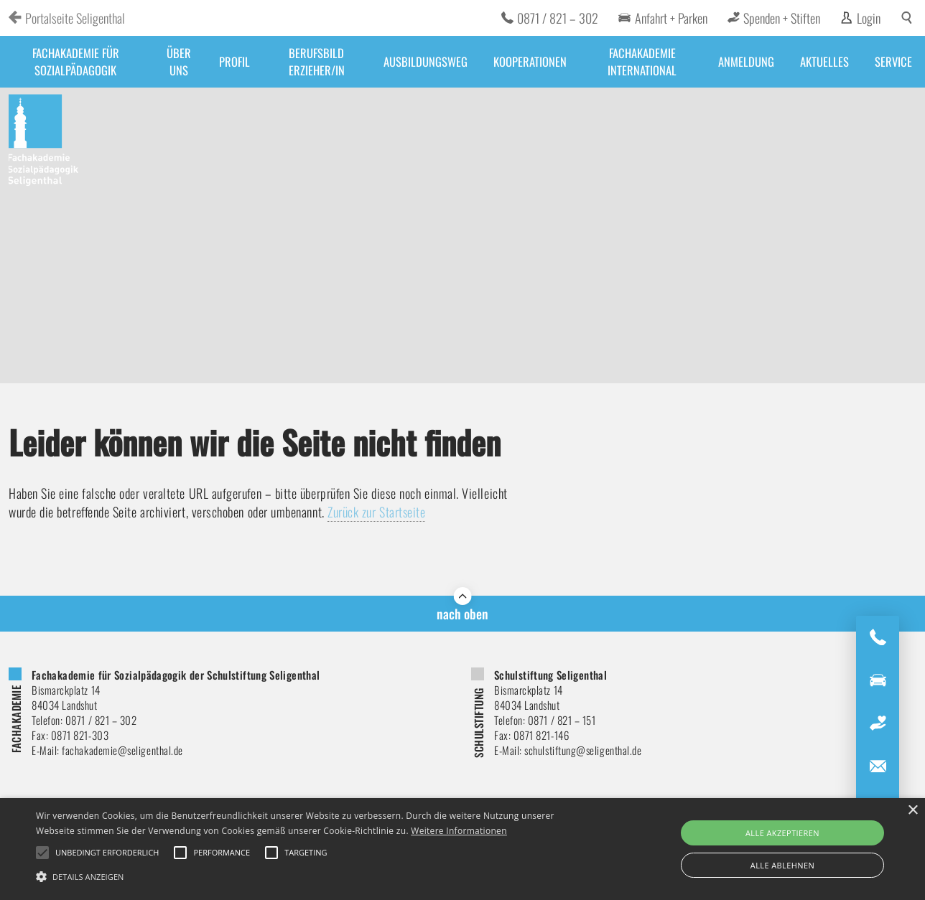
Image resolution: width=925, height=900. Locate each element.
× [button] (912, 810)
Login (868, 18)
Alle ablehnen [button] (782, 865)
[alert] (462, 849)
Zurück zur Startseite (376, 511)
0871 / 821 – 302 (557, 18)
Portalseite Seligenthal (75, 18)
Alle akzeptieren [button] (782, 833)
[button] (313, 875)
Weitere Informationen (459, 831)
